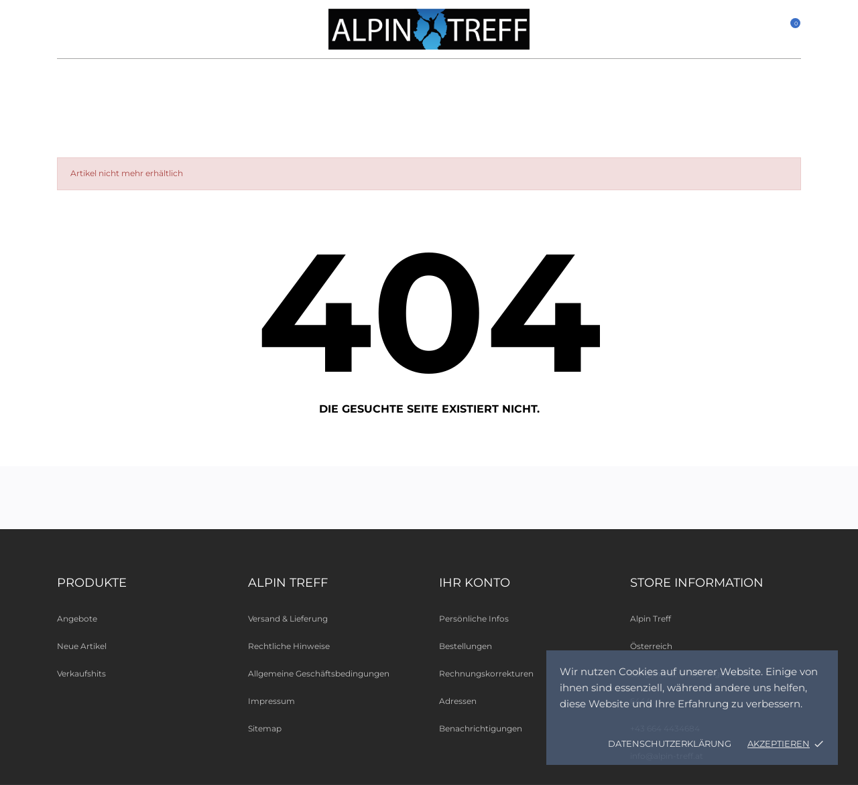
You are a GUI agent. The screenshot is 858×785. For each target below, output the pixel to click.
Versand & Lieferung (288, 619)
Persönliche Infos (474, 619)
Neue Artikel (82, 646)
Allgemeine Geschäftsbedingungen (318, 673)
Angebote (77, 619)
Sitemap (265, 728)
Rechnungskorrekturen (486, 673)
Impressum (271, 701)
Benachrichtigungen (480, 728)
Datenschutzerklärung (669, 743)
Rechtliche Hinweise (289, 646)
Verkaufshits (81, 673)
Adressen (458, 701)
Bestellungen (465, 646)
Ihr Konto (474, 582)
